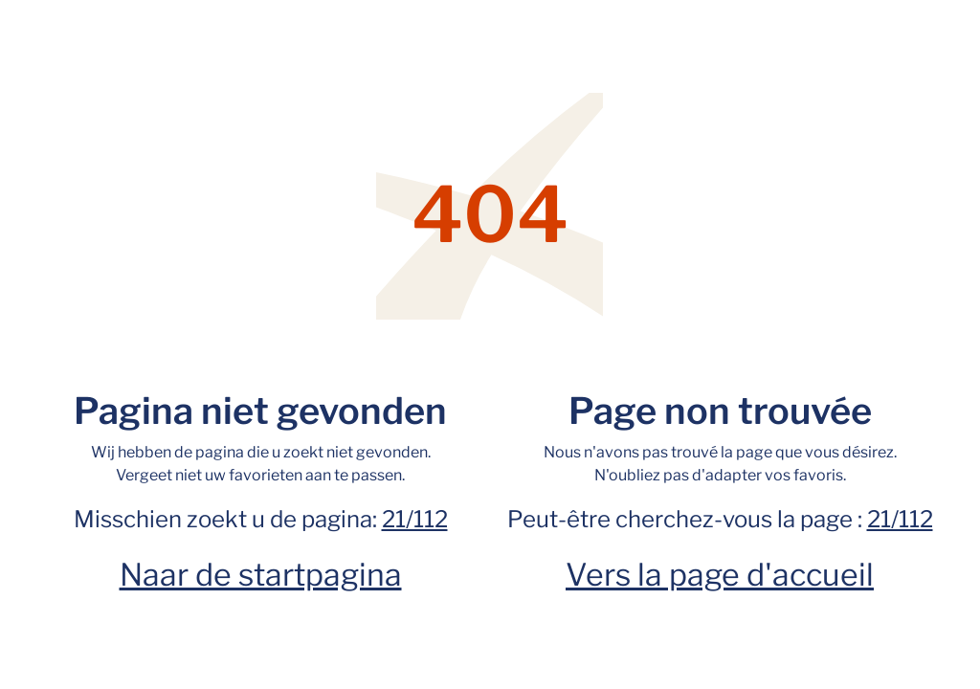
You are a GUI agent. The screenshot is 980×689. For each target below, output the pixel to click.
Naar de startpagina (261, 574)
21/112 (415, 519)
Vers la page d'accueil (720, 574)
